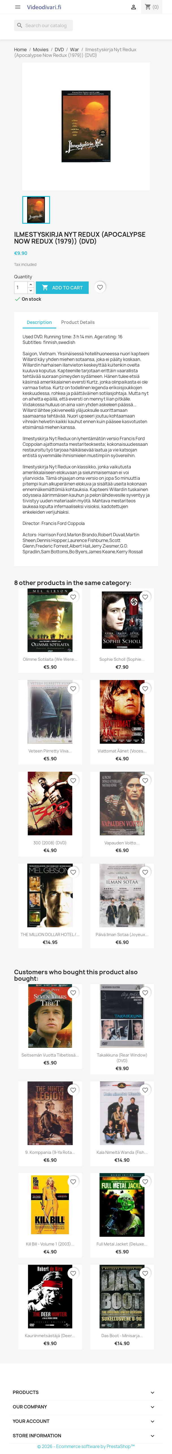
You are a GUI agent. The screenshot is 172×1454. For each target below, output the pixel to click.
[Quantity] (21, 287)
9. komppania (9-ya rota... (50, 1152)
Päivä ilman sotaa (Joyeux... (122, 934)
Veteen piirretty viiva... (50, 751)
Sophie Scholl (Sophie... (122, 659)
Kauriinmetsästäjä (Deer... (50, 1335)
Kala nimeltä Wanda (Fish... (122, 1152)
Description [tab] (39, 322)
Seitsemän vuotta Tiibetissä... (50, 1055)
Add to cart (62, 287)
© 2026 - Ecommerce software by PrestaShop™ (86, 1446)
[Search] (43, 25)
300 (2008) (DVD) (50, 843)
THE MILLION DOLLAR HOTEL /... (50, 934)
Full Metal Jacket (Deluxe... (122, 1244)
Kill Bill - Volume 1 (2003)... (50, 1244)
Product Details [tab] (78, 322)
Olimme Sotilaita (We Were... (50, 659)
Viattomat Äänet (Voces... (122, 751)
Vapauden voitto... (122, 843)
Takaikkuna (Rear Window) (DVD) (122, 1057)
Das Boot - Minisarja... (122, 1335)
